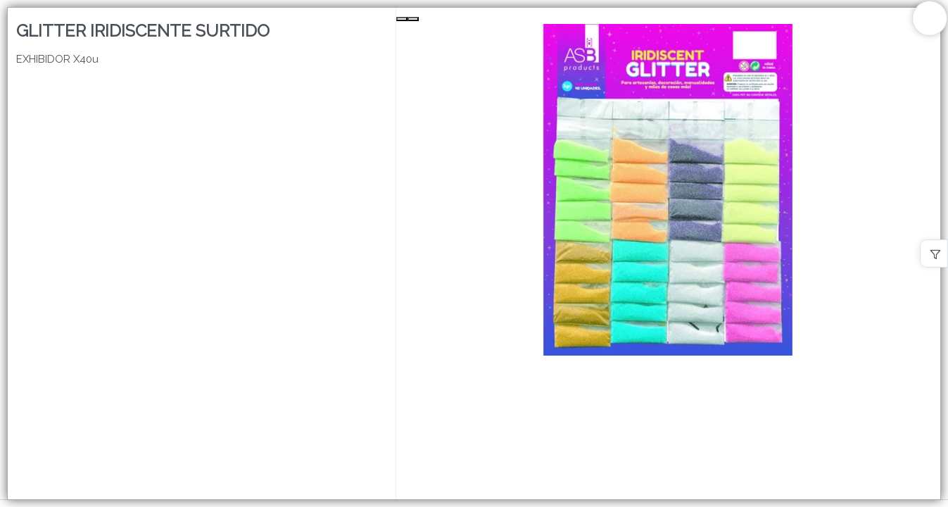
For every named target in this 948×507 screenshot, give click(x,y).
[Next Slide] (413, 19)
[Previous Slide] (401, 19)
